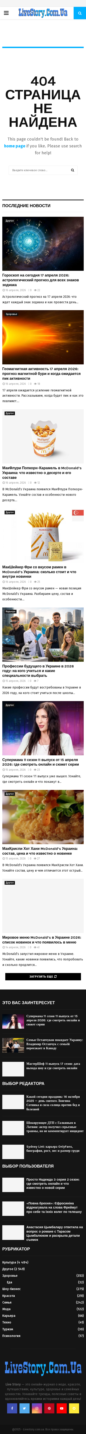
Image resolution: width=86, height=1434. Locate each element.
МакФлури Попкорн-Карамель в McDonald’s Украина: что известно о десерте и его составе (42, 473)
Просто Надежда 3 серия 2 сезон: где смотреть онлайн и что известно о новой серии (53, 1184)
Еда (9, 1282)
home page (14, 146)
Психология (11, 1336)
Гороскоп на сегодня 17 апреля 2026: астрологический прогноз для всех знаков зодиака (40, 280)
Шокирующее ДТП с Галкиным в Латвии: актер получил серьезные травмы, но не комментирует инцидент (55, 1127)
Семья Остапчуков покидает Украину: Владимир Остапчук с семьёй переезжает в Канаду (54, 1044)
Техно (6, 1322)
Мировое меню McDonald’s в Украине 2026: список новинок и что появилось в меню (41, 939)
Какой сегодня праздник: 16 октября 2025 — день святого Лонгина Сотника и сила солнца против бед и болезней (53, 1103)
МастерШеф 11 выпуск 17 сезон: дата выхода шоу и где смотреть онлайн (53, 1066)
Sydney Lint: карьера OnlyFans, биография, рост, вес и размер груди (53, 1149)
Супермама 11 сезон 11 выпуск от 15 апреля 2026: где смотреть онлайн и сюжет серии (40, 762)
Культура (9, 1262)
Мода (6, 1309)
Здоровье (11, 314)
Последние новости (26, 205)
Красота (8, 1296)
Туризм (7, 1329)
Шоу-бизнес (11, 1289)
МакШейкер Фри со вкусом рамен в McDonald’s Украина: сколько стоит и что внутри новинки (39, 572)
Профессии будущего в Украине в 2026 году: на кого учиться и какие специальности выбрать (38, 671)
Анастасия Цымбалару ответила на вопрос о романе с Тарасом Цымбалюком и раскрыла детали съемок (54, 1233)
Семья (6, 1302)
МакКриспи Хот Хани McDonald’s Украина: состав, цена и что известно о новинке (40, 851)
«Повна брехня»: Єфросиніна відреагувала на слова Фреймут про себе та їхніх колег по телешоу (54, 1207)
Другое (10, 221)
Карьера (10, 611)
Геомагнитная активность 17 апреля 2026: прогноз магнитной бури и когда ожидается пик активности (41, 374)
